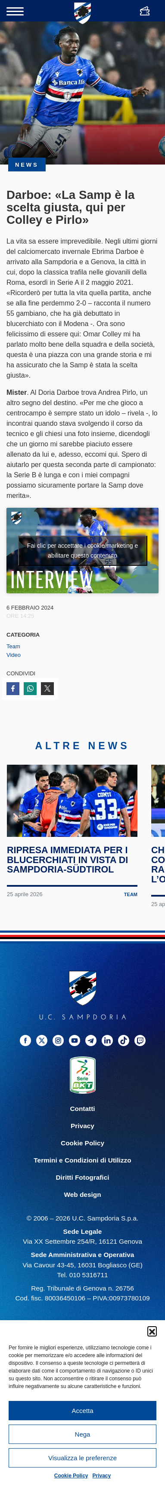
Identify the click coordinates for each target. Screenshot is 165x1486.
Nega (82, 1434)
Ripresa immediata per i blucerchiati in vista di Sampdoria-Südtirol (67, 863)
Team (13, 646)
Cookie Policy (71, 1476)
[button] (152, 1331)
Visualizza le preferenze (82, 1458)
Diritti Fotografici (82, 1180)
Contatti (82, 1112)
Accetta (82, 1410)
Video (13, 655)
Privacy (102, 1476)
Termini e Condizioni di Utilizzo (82, 1163)
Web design (82, 1198)
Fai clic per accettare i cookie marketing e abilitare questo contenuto (82, 550)
